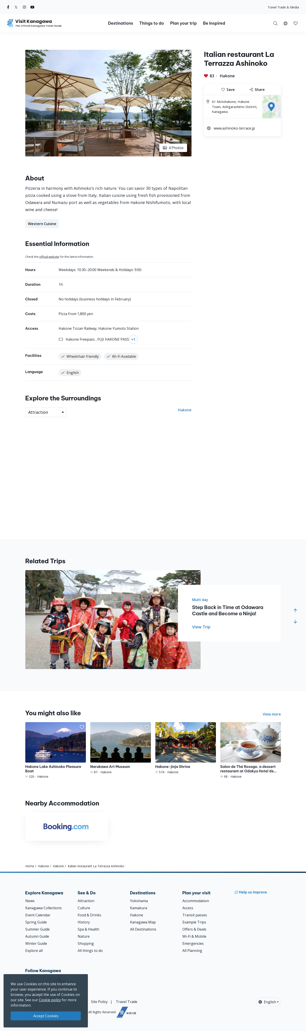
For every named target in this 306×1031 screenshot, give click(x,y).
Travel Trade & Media (283, 7)
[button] (285, 23)
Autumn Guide (37, 936)
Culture (84, 907)
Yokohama (139, 900)
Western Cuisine (42, 223)
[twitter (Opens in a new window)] (16, 7)
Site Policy (99, 1001)
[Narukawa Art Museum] (120, 748)
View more (272, 714)
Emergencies (193, 943)
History (84, 922)
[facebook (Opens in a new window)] (8, 7)
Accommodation (195, 900)
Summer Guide (37, 929)
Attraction (86, 900)
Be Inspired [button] (214, 23)
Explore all (34, 950)
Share (257, 89)
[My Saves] (295, 23)
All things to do (90, 950)
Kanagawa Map (143, 922)
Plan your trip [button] (183, 23)
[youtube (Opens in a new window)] (32, 7)
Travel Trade (126, 1001)
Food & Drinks (89, 915)
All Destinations (143, 929)
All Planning (192, 950)
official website (49, 257)
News (30, 900)
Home (29, 866)
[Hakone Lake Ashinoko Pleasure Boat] (55, 750)
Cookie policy (50, 999)
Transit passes (194, 915)
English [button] (267, 1001)
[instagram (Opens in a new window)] (24, 7)
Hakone (227, 75)
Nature (84, 936)
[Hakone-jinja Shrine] (185, 748)
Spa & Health (88, 929)
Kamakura (138, 907)
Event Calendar (37, 915)
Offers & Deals (194, 929)
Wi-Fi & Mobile (194, 936)
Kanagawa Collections (43, 907)
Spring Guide (36, 922)
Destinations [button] (120, 23)
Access (187, 907)
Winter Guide (36, 943)
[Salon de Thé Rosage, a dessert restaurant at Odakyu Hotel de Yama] (250, 750)
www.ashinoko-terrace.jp (234, 128)
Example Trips (194, 922)
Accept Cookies (45, 1015)
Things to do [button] (151, 23)
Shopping (86, 943)
